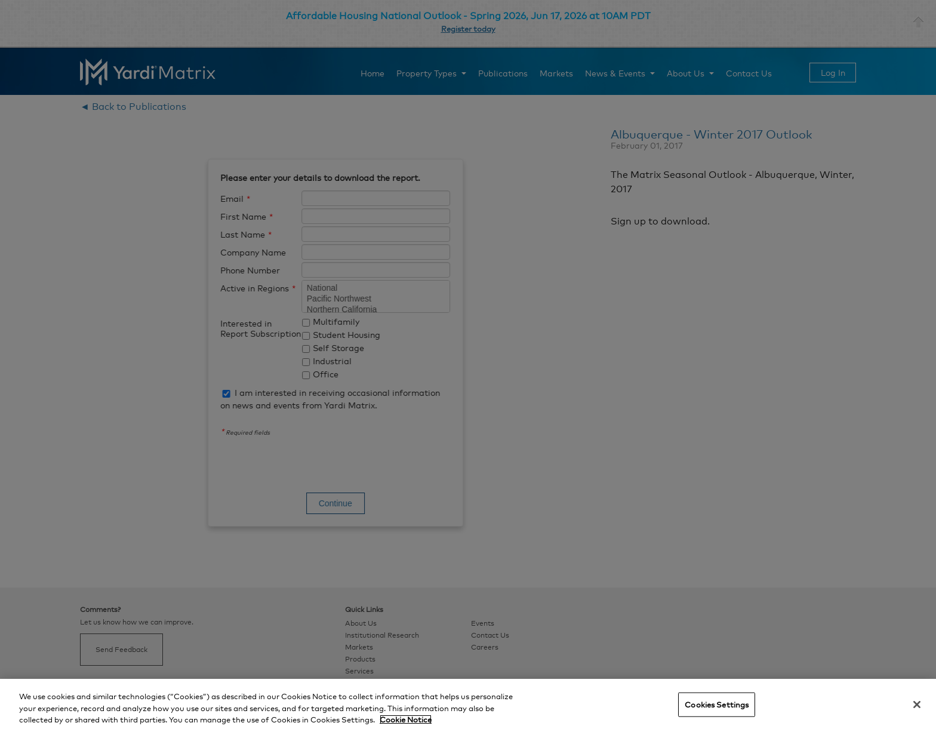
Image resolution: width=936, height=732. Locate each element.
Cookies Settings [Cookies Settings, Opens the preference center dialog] (717, 704)
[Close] (917, 704)
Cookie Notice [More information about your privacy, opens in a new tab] (406, 719)
